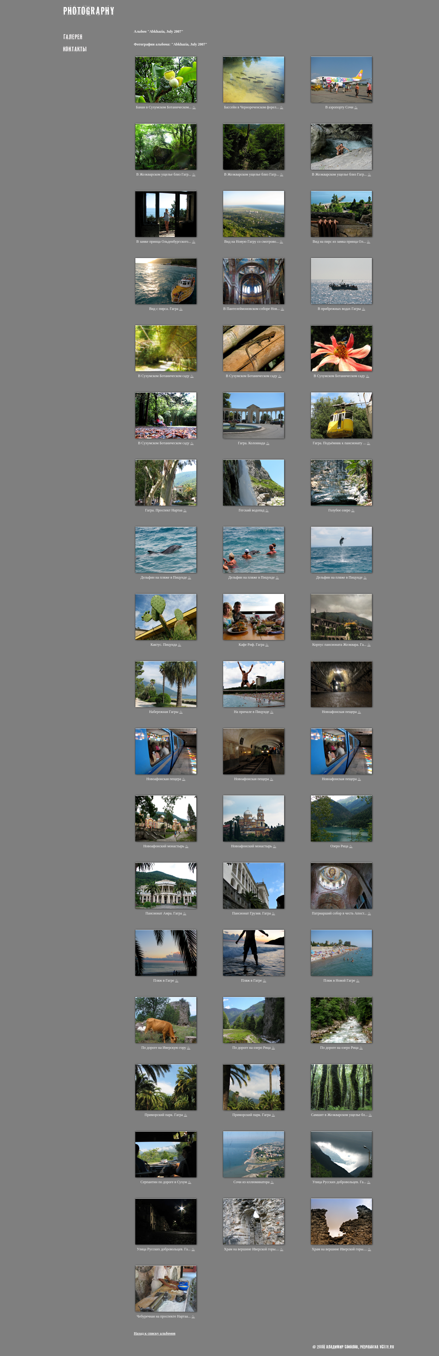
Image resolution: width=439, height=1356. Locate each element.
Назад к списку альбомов (154, 1333)
